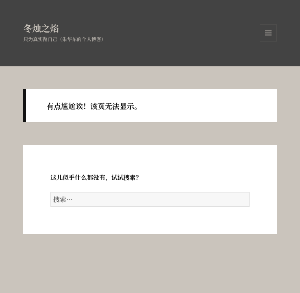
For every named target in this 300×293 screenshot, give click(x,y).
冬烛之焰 (41, 28)
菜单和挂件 (268, 41)
